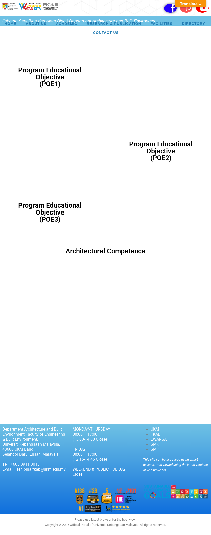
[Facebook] (170, 8)
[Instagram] (186, 8)
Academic (67, 24)
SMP (155, 449)
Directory (193, 24)
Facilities (161, 24)
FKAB (155, 434)
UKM (155, 429)
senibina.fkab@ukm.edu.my (41, 469)
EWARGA (159, 439)
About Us (36, 24)
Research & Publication (114, 24)
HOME (10, 24)
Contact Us (106, 33)
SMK (155, 444)
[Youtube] (202, 8)
